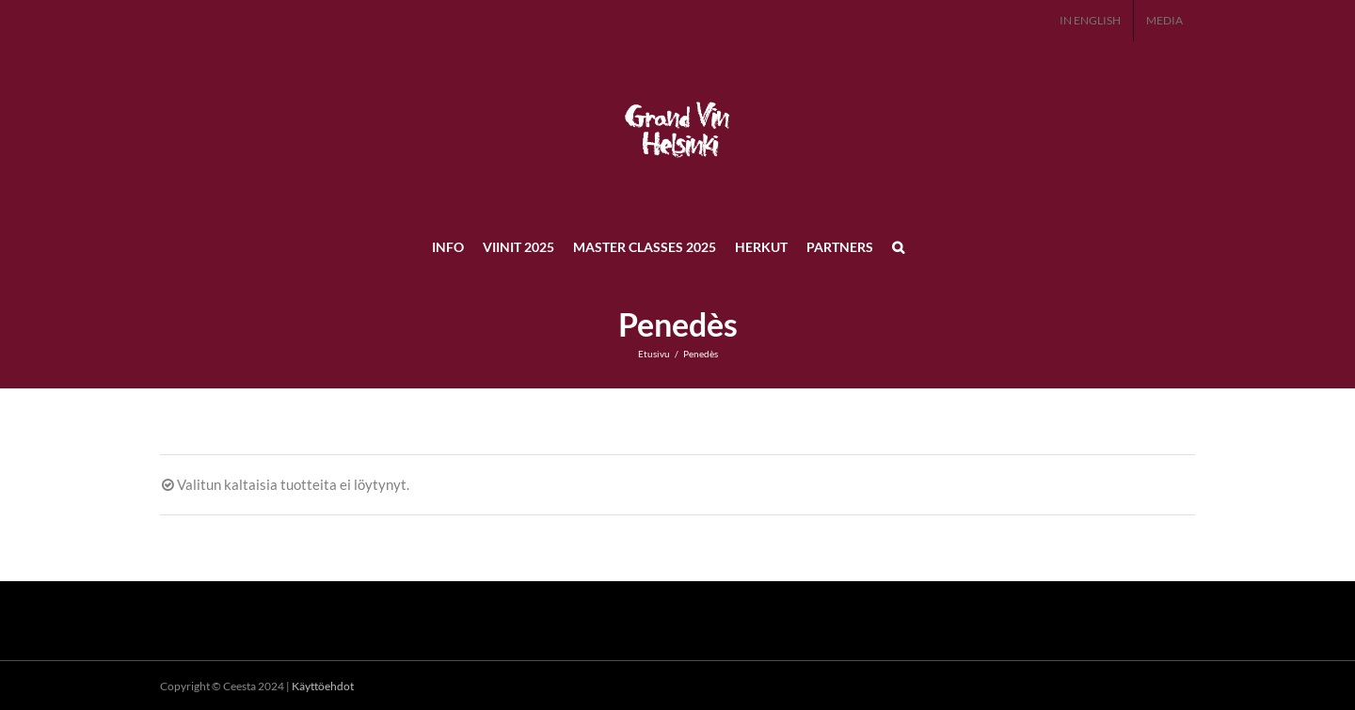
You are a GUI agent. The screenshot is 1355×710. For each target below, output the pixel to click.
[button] (898, 246)
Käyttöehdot (323, 686)
